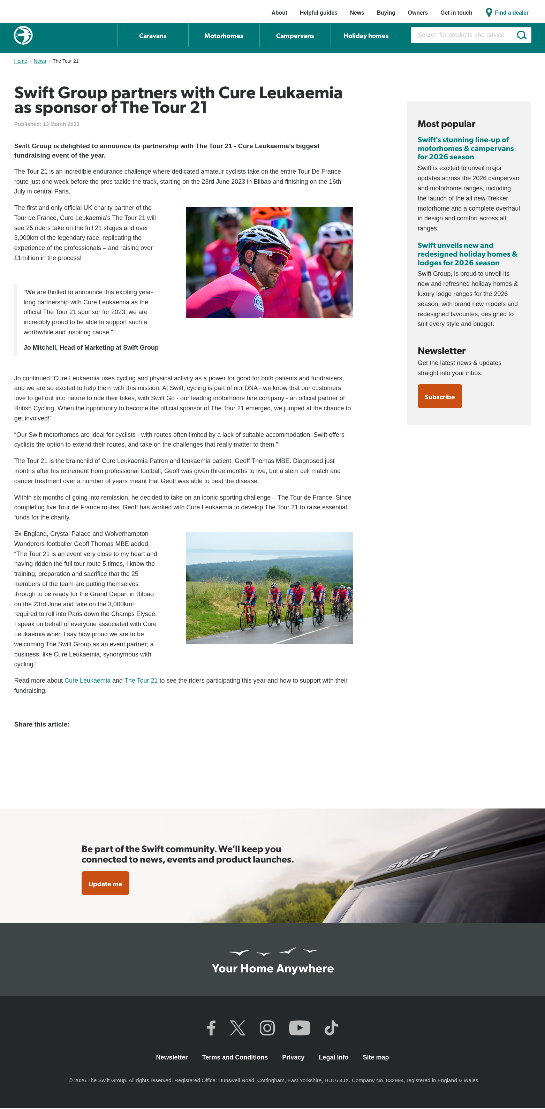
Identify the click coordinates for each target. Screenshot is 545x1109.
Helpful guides (319, 13)
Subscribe (440, 396)
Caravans (153, 35)
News (357, 13)
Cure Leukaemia (88, 680)
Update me (106, 883)
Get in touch (456, 13)
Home (20, 61)
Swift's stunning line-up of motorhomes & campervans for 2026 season (466, 147)
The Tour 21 (141, 680)
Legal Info (334, 1057)
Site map (376, 1057)
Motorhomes (223, 35)
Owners (418, 13)
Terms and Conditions (236, 1057)
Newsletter (173, 1057)
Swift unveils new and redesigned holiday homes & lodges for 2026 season (467, 253)
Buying (386, 13)
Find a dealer (512, 13)
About (279, 13)
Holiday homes (366, 35)
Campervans (295, 35)
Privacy (294, 1057)
